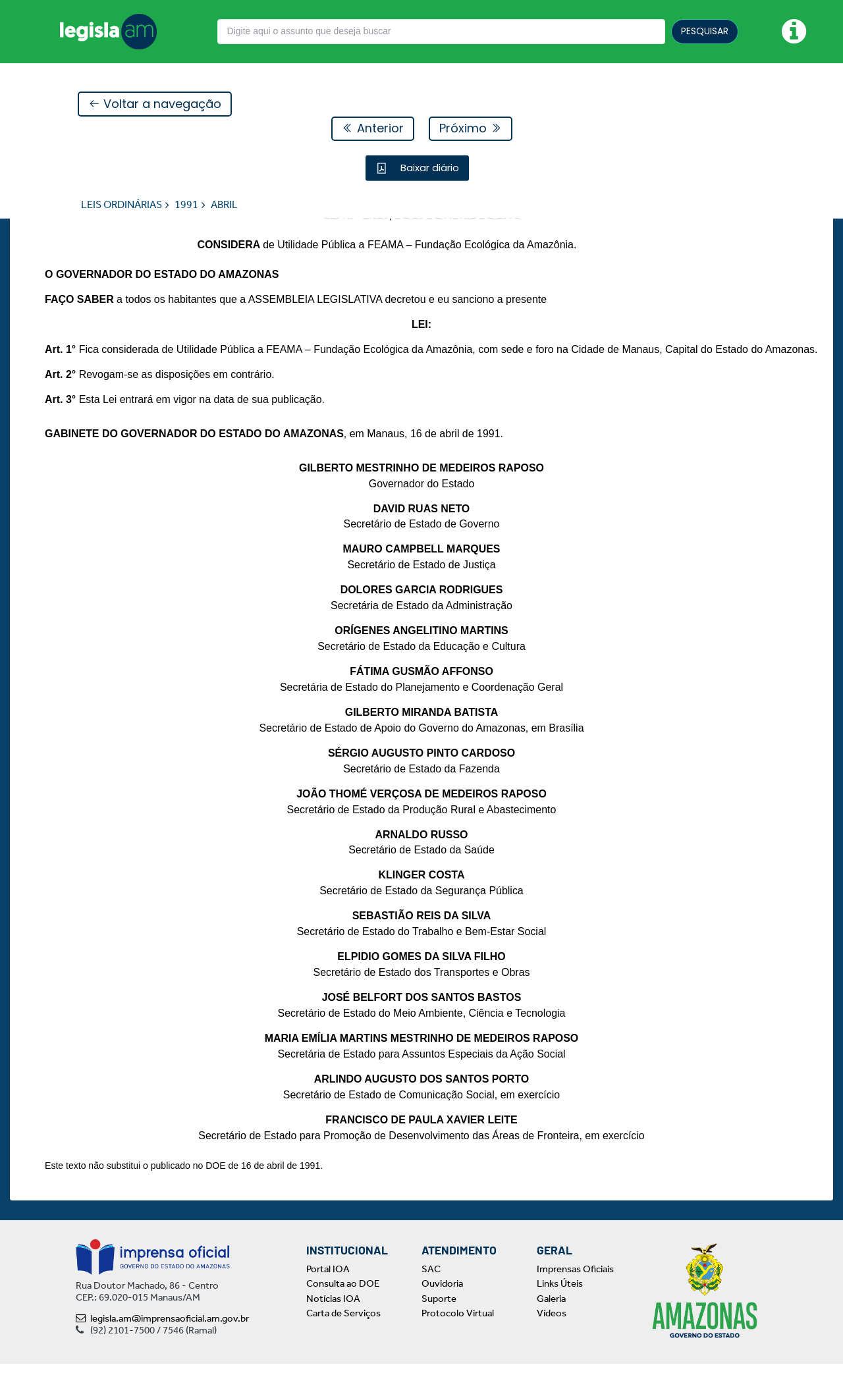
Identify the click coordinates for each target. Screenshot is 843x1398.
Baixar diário (428, 168)
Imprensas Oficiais (575, 1303)
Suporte (439, 1333)
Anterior (373, 129)
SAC (431, 1303)
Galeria (551, 1333)
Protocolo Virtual (458, 1347)
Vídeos (551, 1347)
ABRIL (224, 205)
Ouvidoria (442, 1318)
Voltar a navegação (154, 104)
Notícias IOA (333, 1333)
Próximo (470, 129)
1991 (186, 205)
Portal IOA (328, 1303)
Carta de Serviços (343, 1347)
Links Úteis (560, 1318)
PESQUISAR (704, 31)
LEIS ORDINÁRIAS (121, 205)
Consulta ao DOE (342, 1318)
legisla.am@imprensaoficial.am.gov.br (162, 1352)
